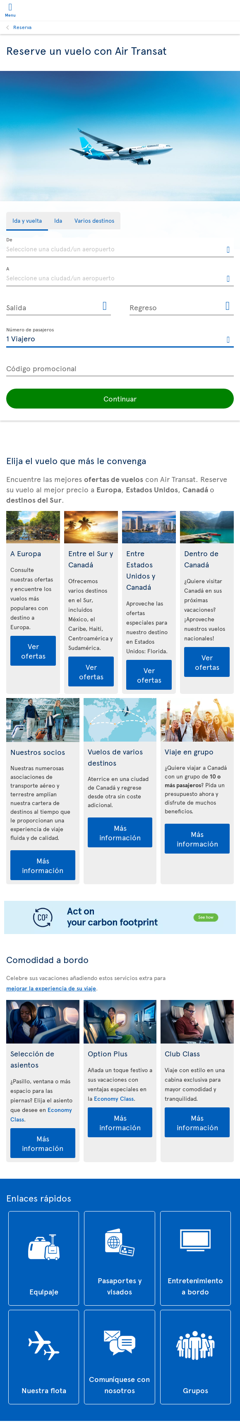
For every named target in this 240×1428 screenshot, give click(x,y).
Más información (42, 862)
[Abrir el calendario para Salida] (105, 306)
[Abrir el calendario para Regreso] (228, 306)
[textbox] (120, 248)
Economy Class (114, 1096)
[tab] (27, 221)
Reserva (22, 27)
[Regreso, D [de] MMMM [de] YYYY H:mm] (182, 306)
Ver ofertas (33, 648)
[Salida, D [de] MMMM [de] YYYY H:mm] (58, 306)
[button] (120, 396)
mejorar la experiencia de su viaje (51, 985)
